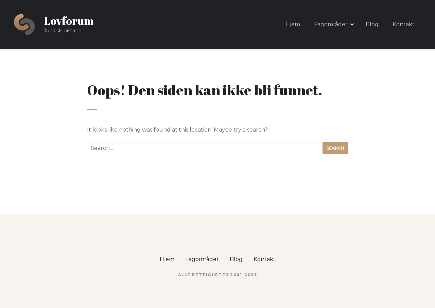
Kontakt (404, 24)
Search (335, 148)
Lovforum (68, 20)
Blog (372, 24)
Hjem (292, 24)
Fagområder (331, 24)
